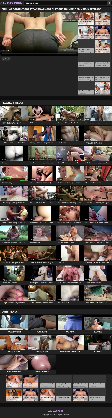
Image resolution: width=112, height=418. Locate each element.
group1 (7, 59)
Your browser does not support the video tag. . (39, 34)
